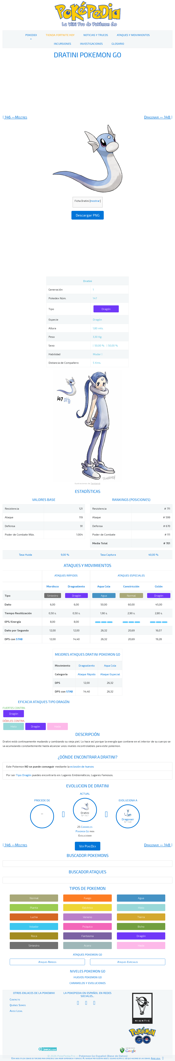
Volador (34, 926)
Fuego (87, 898)
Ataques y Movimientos (133, 35)
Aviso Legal (16, 1010)
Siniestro (52, 595)
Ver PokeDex (87, 846)
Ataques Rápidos (47, 961)
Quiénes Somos (18, 1005)
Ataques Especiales (127, 961)
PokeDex (31, 35)
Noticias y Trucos (95, 35)
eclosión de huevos (82, 766)
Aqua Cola (103, 586)
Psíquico (87, 926)
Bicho (141, 926)
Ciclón (159, 586)
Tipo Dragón (23, 775)
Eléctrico (87, 907)
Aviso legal (155, 1058)
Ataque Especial (110, 674)
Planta (34, 907)
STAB (19, 639)
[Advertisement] (87, 86)
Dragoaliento (76, 586)
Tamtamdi (95, 483)
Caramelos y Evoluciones (88, 983)
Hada (57, 726)
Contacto (15, 999)
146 (15, 117)
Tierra (141, 917)
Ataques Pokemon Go (87, 954)
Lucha (34, 917)
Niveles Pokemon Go (87, 971)
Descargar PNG (87, 215)
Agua (104, 595)
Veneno (87, 917)
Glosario (118, 43)
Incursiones (62, 43)
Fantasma (87, 935)
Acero (87, 945)
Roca (34, 935)
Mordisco (52, 586)
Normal (131, 595)
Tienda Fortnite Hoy (60, 35)
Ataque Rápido (87, 674)
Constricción (131, 586)
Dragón (106, 309)
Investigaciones (91, 43)
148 (158, 117)
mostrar (95, 200)
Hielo (13, 726)
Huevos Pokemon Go (87, 977)
